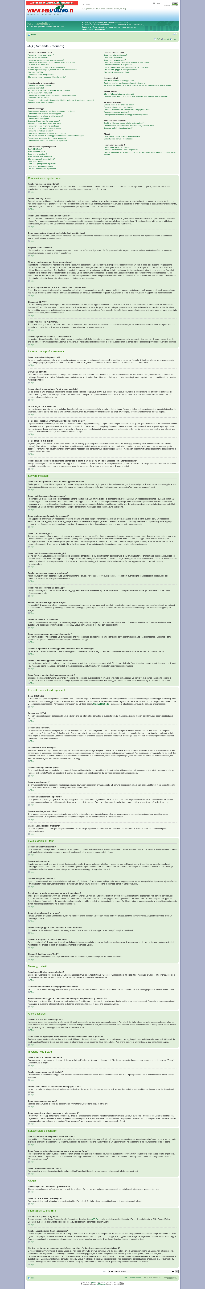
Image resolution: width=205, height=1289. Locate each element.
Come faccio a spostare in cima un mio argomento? (48, 141)
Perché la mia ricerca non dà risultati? (118, 107)
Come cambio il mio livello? (38, 98)
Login (175, 39)
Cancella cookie (135, 1278)
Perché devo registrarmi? (38, 57)
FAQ (158, 39)
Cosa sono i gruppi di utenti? (115, 60)
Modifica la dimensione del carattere (174, 34)
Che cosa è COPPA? (36, 72)
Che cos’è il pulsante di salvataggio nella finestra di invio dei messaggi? (56, 136)
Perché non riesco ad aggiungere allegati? (44, 128)
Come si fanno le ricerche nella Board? (119, 105)
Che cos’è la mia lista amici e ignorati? (119, 94)
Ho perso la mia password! (38, 65)
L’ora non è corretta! (36, 88)
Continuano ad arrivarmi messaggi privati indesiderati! (125, 83)
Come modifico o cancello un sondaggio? (44, 121)
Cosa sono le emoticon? (37, 154)
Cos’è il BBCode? (35, 149)
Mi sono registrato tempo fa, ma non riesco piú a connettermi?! (52, 70)
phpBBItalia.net (100, 1284)
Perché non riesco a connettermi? (41, 55)
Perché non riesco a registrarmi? (40, 75)
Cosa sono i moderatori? (113, 57)
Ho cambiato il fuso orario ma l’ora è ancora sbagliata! (49, 90)
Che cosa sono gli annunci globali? (41, 159)
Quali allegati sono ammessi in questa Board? (122, 136)
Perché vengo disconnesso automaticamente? (46, 60)
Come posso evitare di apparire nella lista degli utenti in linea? (52, 62)
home (86, 5)
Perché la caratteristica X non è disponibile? (121, 150)
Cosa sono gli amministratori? (115, 55)
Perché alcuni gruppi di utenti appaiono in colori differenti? (126, 67)
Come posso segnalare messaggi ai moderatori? (47, 133)
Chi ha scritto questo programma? (117, 147)
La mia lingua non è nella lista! (40, 93)
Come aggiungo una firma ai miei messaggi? (45, 116)
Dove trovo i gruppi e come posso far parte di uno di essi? (126, 62)
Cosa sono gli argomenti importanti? (42, 164)
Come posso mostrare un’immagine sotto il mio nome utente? (52, 95)
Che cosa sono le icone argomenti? (42, 169)
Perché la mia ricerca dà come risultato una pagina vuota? (126, 110)
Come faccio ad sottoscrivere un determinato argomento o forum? (129, 126)
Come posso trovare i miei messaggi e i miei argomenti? (126, 115)
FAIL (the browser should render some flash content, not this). (104, 9)
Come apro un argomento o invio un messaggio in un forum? (51, 111)
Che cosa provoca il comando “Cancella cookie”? (47, 77)
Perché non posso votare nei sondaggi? (43, 126)
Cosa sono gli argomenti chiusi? (40, 166)
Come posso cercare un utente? (116, 112)
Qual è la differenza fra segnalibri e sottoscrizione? (124, 123)
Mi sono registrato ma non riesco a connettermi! (46, 67)
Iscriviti (166, 39)
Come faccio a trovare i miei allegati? (118, 139)
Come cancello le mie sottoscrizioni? (118, 128)
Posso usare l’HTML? (36, 151)
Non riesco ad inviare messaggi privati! (119, 80)
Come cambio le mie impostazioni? (41, 85)
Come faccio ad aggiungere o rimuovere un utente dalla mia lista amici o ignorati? (136, 96)
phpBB (92, 1282)
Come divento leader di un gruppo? (117, 65)
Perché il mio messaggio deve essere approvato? (47, 138)
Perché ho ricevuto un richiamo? (40, 131)
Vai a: (104, 1271)
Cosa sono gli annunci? (37, 161)
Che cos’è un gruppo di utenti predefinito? (120, 70)
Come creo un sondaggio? (38, 118)
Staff (125, 1278)
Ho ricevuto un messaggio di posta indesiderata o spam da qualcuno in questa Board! (137, 85)
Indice (33, 35)
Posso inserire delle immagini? (40, 156)
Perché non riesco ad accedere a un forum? (45, 123)
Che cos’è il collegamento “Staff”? (117, 72)
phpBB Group (95, 1219)
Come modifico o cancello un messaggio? (44, 114)
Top (31, 192)
